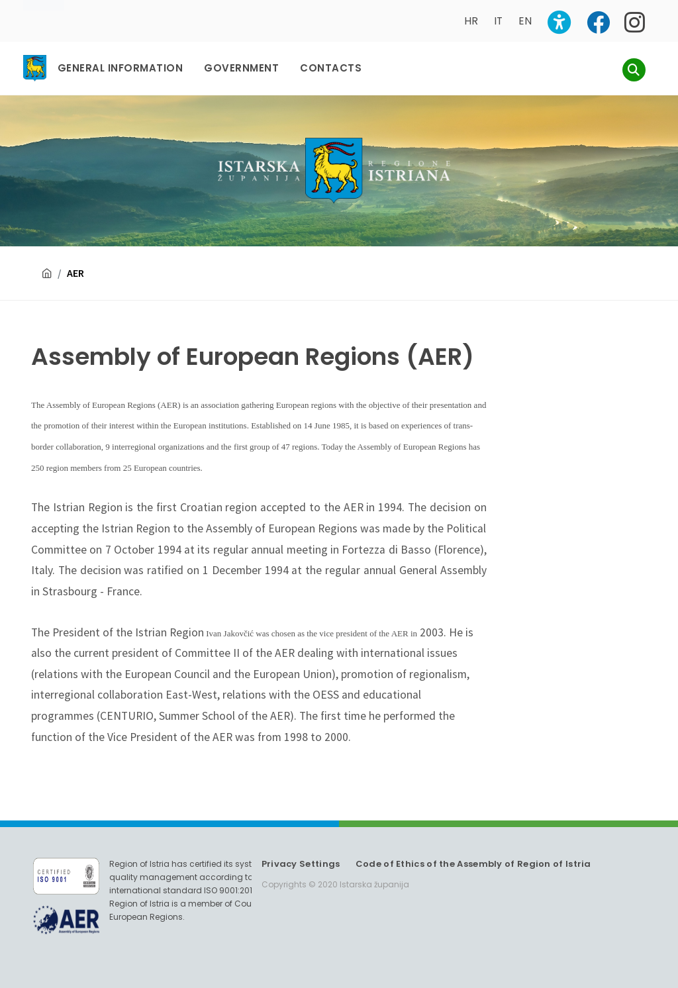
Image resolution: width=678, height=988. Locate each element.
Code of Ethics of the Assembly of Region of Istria (473, 864)
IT (498, 21)
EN (525, 21)
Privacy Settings (301, 864)
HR (471, 21)
